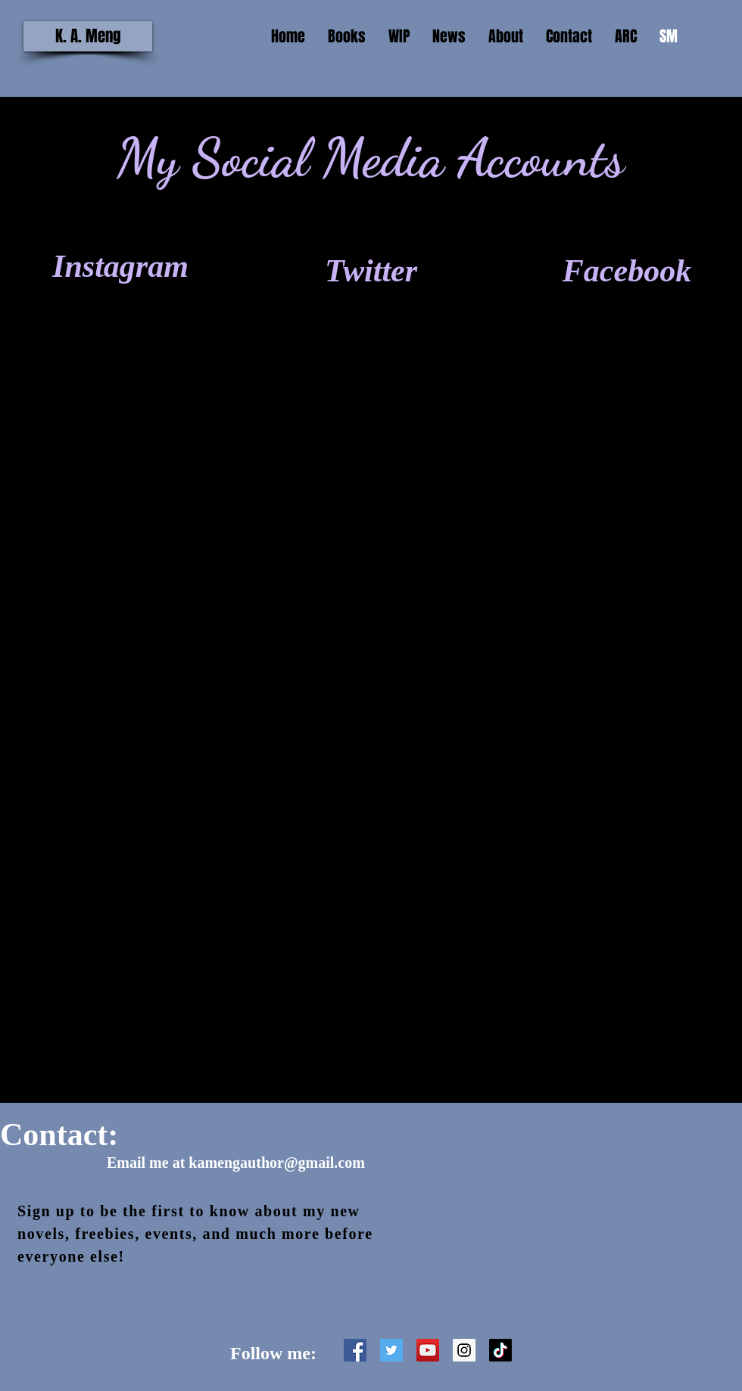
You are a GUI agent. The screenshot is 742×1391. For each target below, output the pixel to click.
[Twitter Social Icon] (391, 1350)
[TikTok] (500, 1350)
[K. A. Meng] (87, 36)
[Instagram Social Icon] (464, 1350)
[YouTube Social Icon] (427, 1350)
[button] (712, 35)
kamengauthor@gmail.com (276, 1162)
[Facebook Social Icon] (355, 1350)
